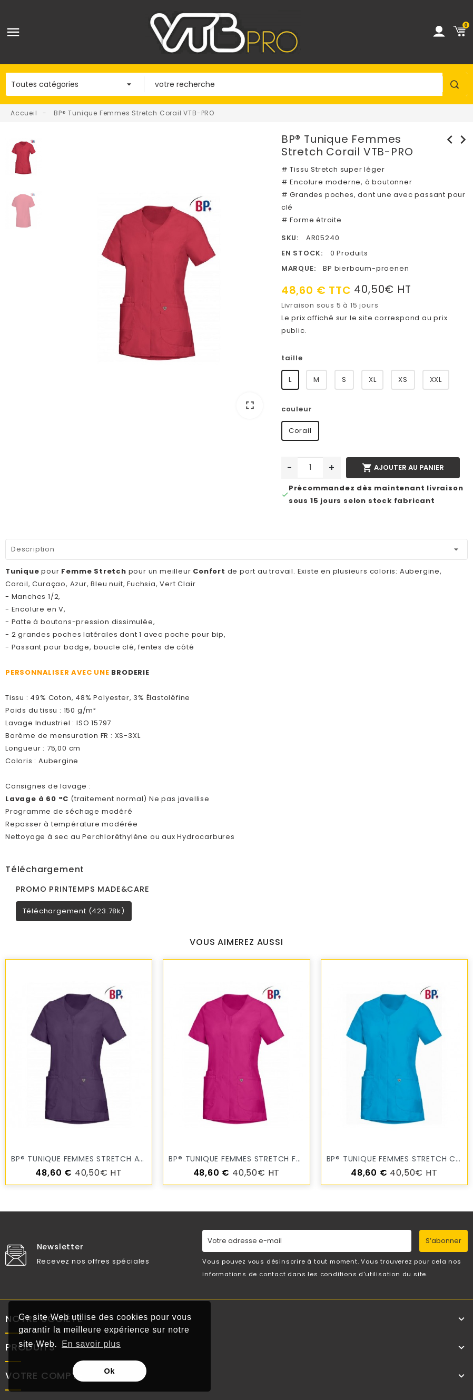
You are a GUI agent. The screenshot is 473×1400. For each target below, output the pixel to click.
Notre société (43, 1319)
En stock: (302, 253)
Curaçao (49, 584)
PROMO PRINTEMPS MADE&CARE (83, 889)
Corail (300, 431)
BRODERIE (130, 672)
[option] (159, 280)
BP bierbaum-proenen (366, 268)
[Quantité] (310, 467)
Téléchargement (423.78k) (74, 911)
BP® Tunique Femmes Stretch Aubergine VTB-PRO (112, 1158)
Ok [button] (109, 1371)
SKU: (290, 238)
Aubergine (420, 571)
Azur (78, 584)
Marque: (298, 268)
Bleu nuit (107, 584)
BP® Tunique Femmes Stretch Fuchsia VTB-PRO (265, 1158)
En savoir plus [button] (91, 1343)
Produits (30, 1347)
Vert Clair (177, 584)
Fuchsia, (142, 584)
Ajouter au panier (403, 467)
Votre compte (44, 1375)
